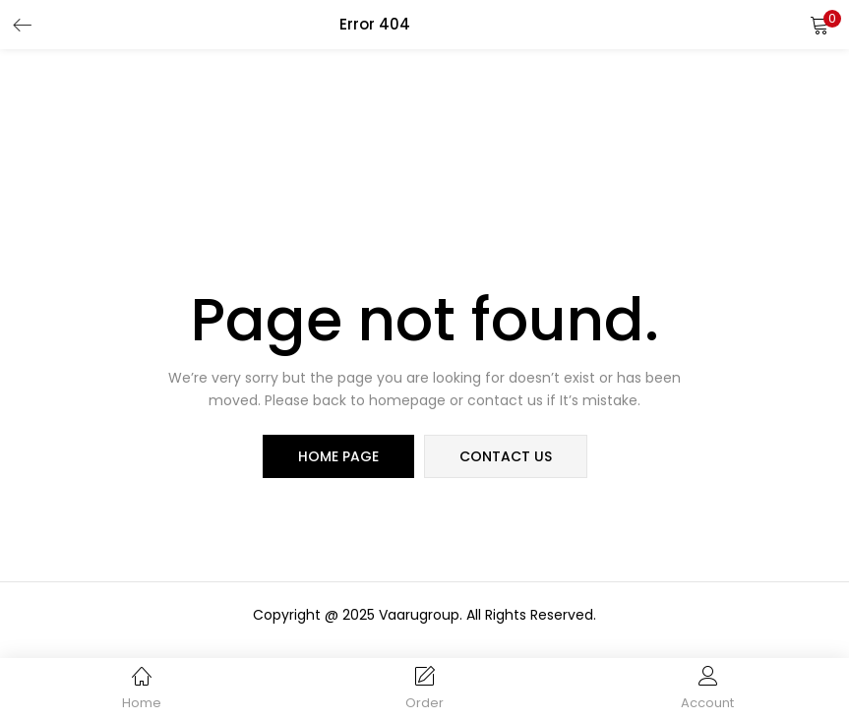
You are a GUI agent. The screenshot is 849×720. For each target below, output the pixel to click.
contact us (505, 456)
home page (338, 456)
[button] (819, 24)
